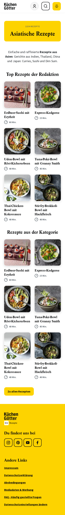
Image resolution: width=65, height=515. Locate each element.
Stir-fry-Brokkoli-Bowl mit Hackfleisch (46, 210)
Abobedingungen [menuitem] (15, 482)
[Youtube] (28, 442)
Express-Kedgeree (47, 113)
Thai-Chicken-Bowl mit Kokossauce (14, 210)
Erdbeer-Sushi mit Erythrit (16, 115)
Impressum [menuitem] (11, 468)
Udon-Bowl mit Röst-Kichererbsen (17, 161)
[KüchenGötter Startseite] (10, 6)
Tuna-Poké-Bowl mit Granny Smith (47, 161)
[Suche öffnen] (45, 6)
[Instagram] (8, 442)
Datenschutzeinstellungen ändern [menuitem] (25, 504)
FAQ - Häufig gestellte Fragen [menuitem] (22, 497)
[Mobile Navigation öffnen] (57, 6)
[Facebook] (37, 442)
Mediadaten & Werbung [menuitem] (18, 490)
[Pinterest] (18, 442)
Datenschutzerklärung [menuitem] (18, 475)
